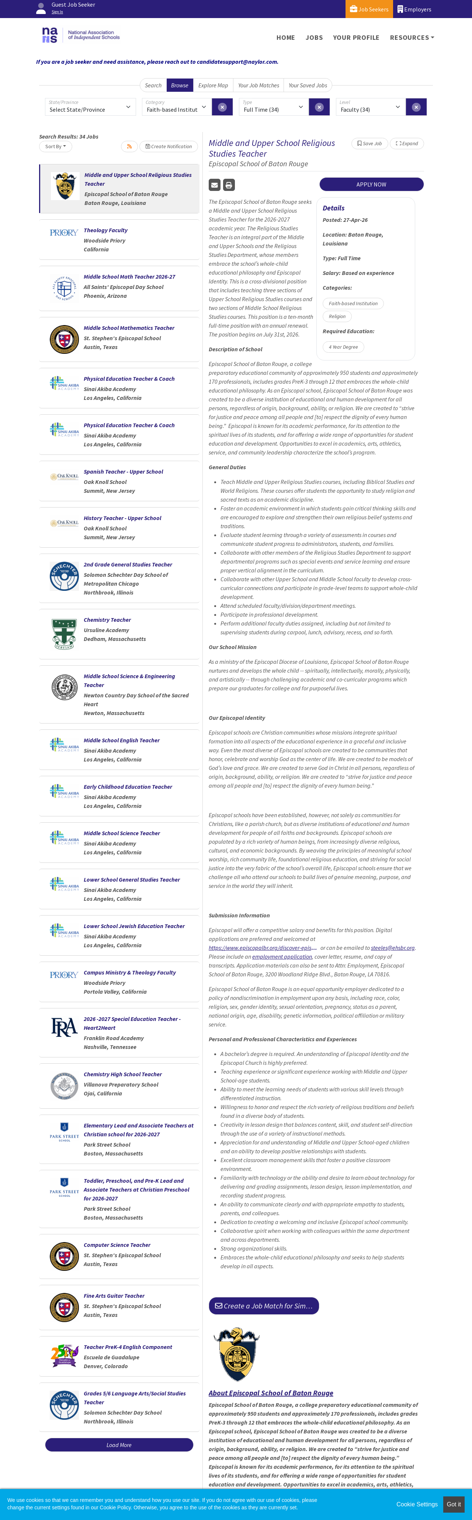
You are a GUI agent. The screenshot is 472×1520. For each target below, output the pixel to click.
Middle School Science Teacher (122, 833)
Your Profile (356, 37)
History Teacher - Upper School (122, 518)
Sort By (53, 146)
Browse (179, 85)
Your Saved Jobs (308, 85)
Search (153, 85)
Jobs (314, 37)
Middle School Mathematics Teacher (129, 327)
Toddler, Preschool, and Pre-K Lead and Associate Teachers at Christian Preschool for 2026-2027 (136, 1189)
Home (286, 37)
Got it (454, 1504)
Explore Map (213, 85)
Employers (414, 9)
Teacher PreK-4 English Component (128, 1346)
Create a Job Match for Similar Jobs (267, 1305)
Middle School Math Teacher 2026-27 (129, 276)
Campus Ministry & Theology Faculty (130, 972)
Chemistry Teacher (107, 619)
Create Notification (169, 146)
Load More (119, 1444)
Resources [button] (409, 37)
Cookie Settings (417, 1504)
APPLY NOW (371, 184)
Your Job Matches (258, 85)
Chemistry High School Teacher (123, 1074)
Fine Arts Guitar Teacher (114, 1295)
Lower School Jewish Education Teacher (134, 926)
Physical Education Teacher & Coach (129, 378)
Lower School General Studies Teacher (132, 879)
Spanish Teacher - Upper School (123, 471)
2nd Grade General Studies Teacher (128, 564)
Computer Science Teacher (117, 1244)
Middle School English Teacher (122, 740)
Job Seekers (369, 9)
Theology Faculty (106, 230)
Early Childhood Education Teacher (128, 786)
